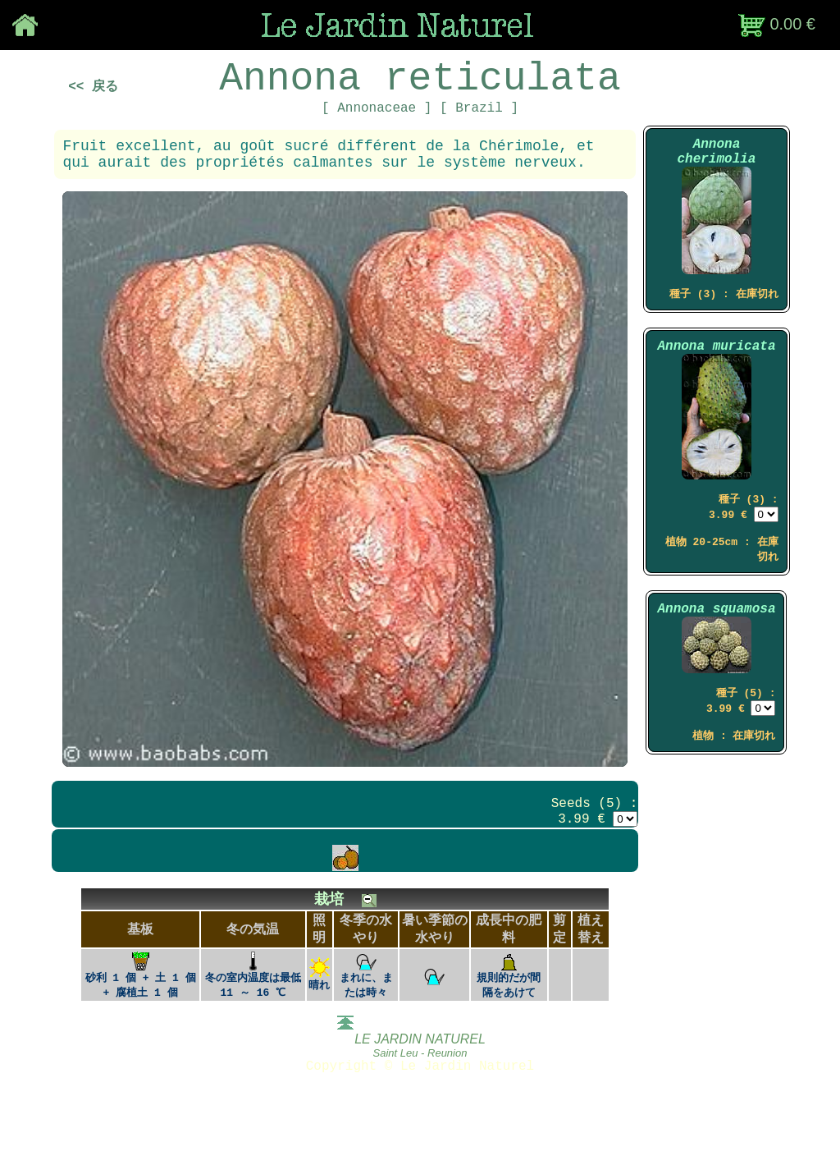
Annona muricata (716, 380)
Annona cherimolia (716, 174)
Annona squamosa (716, 657)
